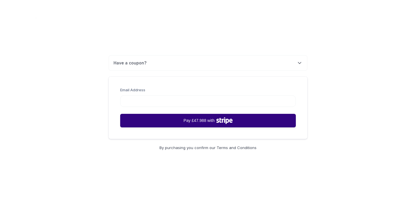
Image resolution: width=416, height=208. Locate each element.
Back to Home (390, 19)
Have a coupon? (208, 63)
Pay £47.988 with (207, 120)
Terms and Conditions (237, 147)
